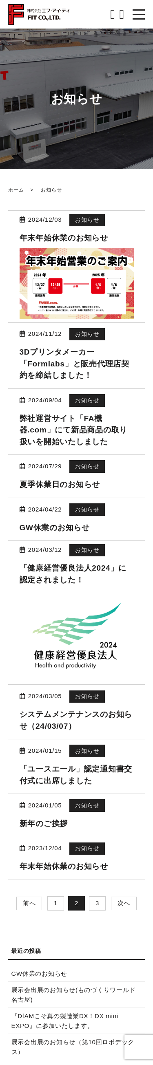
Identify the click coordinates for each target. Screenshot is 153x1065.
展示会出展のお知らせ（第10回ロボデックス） (73, 1047)
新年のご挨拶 (44, 823)
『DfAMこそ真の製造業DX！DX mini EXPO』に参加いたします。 (64, 1020)
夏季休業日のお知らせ (60, 484)
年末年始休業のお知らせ (64, 238)
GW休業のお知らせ (55, 527)
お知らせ (87, 219)
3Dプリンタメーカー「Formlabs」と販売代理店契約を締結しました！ (74, 363)
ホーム (16, 190)
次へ (124, 903)
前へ (29, 903)
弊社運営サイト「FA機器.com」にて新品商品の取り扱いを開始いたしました (74, 430)
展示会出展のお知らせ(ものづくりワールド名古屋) (73, 994)
